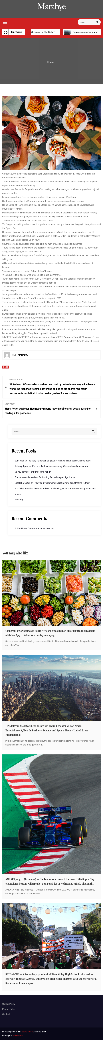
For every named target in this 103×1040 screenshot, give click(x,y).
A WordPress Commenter (27, 528)
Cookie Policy (8, 1004)
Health (5, 367)
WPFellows (18, 1035)
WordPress (27, 1031)
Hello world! (48, 528)
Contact (6, 1014)
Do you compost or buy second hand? (33, 472)
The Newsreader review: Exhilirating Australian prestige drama (45, 477)
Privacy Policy (9, 1009)
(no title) (19, 499)
